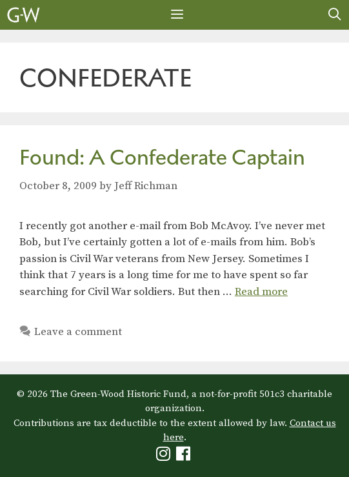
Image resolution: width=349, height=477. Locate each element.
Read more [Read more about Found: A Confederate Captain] (261, 292)
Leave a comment (78, 332)
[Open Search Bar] (335, 15)
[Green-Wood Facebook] (185, 457)
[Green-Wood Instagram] (165, 457)
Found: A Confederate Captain (162, 157)
